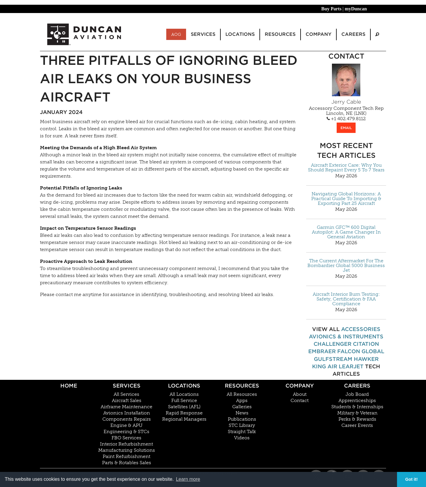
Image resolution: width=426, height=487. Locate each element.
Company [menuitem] (318, 34)
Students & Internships (357, 406)
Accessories (360, 329)
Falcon (348, 351)
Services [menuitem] (203, 34)
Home (68, 385)
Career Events (357, 425)
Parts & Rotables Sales (126, 462)
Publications (242, 419)
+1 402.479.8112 (346, 118)
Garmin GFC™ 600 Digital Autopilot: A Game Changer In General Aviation (346, 232)
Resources (242, 385)
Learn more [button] (188, 479)
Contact (300, 400)
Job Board (357, 394)
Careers (357, 385)
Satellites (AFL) (184, 406)
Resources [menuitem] (280, 34)
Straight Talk (242, 431)
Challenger (332, 344)
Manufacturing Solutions (126, 450)
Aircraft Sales (126, 400)
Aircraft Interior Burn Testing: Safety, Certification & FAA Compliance (346, 299)
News (241, 413)
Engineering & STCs (126, 431)
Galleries (242, 406)
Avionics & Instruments (346, 336)
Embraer (322, 351)
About (299, 394)
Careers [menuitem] (353, 34)
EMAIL (346, 128)
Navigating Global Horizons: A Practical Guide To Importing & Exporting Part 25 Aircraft (346, 199)
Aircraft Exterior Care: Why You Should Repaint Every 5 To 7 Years (346, 167)
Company (299, 385)
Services (127, 385)
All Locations (184, 394)
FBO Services (126, 437)
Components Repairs (126, 419)
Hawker (366, 359)
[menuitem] (377, 34)
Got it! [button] (411, 479)
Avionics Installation (126, 413)
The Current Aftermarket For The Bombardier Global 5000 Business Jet (346, 265)
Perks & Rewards (357, 419)
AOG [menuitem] (176, 34)
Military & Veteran (357, 413)
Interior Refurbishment (126, 444)
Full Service (184, 400)
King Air (324, 366)
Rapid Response (184, 413)
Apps (242, 400)
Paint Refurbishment (126, 456)
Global (373, 351)
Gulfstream (333, 359)
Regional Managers (184, 419)
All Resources (242, 394)
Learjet (351, 366)
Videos (242, 437)
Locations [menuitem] (240, 34)
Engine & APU (126, 425)
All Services (126, 394)
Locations (184, 385)
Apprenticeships (357, 400)
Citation (366, 344)
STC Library (242, 425)
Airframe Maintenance (126, 406)
